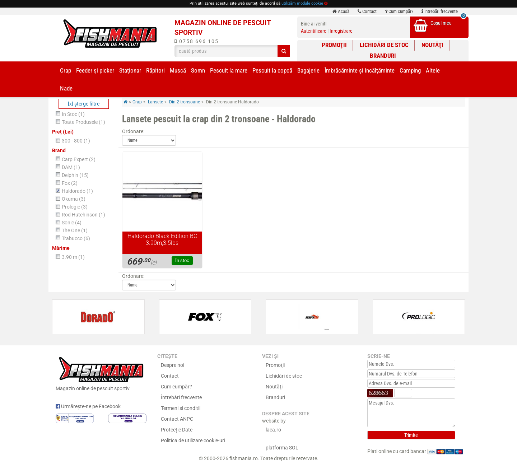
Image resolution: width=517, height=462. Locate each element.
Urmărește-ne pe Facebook (88, 406)
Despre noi (172, 365)
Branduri (383, 55)
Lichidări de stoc (384, 44)
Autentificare (313, 31)
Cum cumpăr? (399, 11)
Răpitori (155, 70)
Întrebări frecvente (439, 11)
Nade (66, 88)
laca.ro (273, 430)
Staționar (130, 70)
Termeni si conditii (180, 408)
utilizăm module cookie (302, 3)
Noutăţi (432, 44)
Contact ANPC (177, 419)
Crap (65, 70)
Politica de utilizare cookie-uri (193, 440)
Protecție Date (176, 430)
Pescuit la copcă (272, 70)
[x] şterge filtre (83, 104)
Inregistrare (341, 31)
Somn (198, 70)
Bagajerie (308, 70)
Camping (410, 70)
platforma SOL (282, 448)
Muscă (178, 70)
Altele (433, 70)
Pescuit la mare (228, 70)
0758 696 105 (196, 41)
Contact (367, 11)
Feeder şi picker (95, 70)
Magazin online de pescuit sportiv (101, 373)
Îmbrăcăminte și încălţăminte (360, 70)
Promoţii (334, 44)
